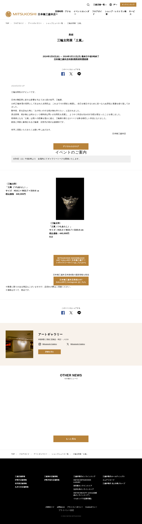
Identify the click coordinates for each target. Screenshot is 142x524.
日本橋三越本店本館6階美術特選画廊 (71, 59)
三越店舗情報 (20, 476)
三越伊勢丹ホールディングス (114, 476)
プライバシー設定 (66, 510)
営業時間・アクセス (63, 12)
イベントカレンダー (81, 12)
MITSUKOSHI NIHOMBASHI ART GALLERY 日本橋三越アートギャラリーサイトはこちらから (71, 260)
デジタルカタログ (71, 146)
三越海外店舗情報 (51, 476)
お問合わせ (61, 507)
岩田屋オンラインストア (82, 486)
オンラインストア (128, 4)
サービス (132, 12)
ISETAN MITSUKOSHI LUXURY (82, 481)
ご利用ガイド (49, 507)
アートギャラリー (35, 23)
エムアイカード (109, 480)
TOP (7, 23)
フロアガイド (97, 12)
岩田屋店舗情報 (21, 483)
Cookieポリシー (91, 507)
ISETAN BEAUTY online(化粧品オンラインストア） (85, 494)
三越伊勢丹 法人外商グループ (114, 483)
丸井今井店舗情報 (21, 487)
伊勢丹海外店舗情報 (52, 480)
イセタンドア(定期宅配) (82, 499)
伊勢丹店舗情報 (21, 480)
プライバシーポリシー (75, 507)
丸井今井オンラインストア (83, 489)
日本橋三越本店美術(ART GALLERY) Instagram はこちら (71, 281)
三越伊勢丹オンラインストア (84, 476)
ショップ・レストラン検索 (116, 12)
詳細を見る (49, 352)
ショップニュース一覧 (54, 23)
